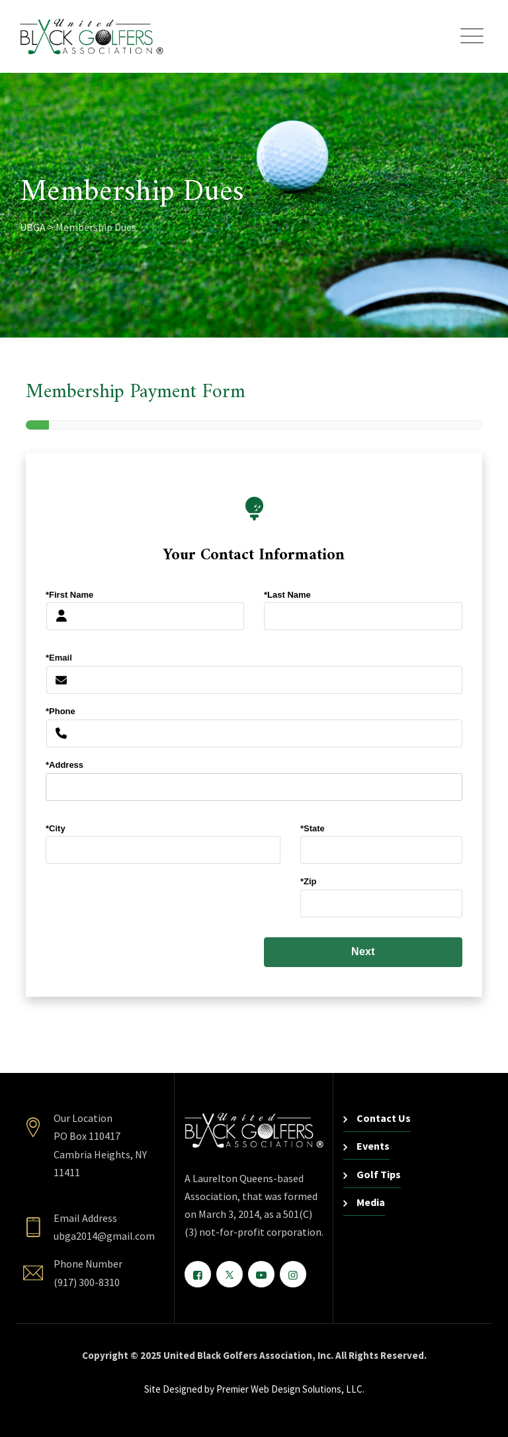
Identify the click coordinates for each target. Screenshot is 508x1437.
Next (363, 951)
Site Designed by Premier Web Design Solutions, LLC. (254, 1389)
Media (371, 1202)
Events (373, 1145)
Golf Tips (379, 1174)
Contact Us (384, 1118)
